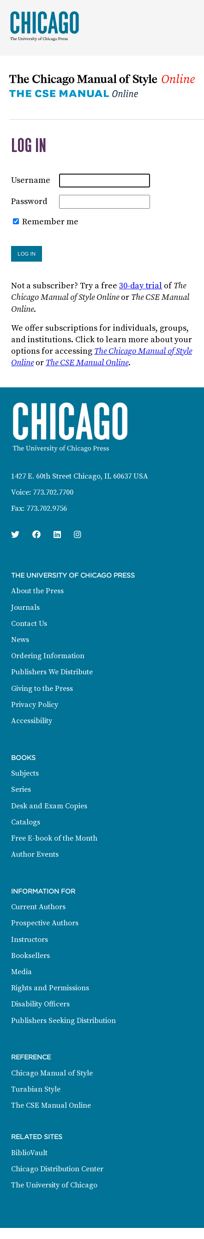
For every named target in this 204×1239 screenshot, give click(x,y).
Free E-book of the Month (54, 838)
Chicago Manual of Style (52, 1073)
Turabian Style (35, 1089)
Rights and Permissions (50, 988)
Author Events (35, 854)
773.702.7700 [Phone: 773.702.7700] (53, 492)
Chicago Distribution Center (57, 1169)
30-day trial (140, 286)
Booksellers (30, 955)
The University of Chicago (54, 1185)
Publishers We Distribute (52, 672)
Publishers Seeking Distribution (63, 1020)
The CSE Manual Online (87, 362)
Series (21, 789)
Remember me (50, 221)
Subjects (25, 773)
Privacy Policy (34, 704)
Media (21, 971)
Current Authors (38, 907)
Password (29, 201)
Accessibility (31, 720)
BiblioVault (29, 1152)
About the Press (37, 591)
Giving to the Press (42, 688)
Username (30, 180)
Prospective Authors (44, 923)
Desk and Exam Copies (49, 806)
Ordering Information (47, 655)
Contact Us (29, 623)
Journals (25, 607)
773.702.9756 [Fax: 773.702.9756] (46, 508)
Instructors (29, 939)
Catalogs (25, 822)
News (20, 639)
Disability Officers (40, 1004)
